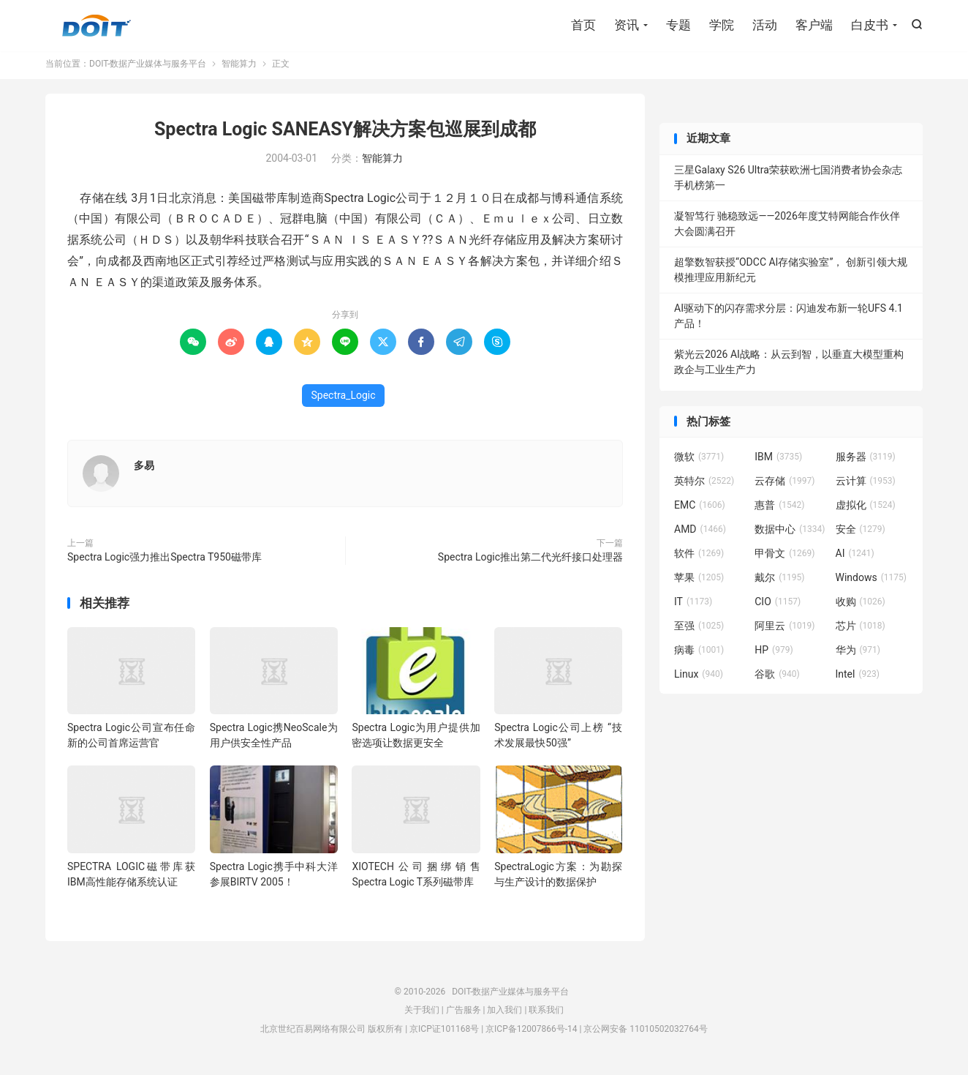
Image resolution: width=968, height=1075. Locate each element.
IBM (778, 462)
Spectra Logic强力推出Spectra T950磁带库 (164, 561)
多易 (144, 470)
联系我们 (546, 1015)
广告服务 (463, 1015)
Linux (698, 679)
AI (855, 558)
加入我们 (504, 1015)
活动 (764, 25)
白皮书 (869, 25)
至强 (699, 631)
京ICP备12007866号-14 (531, 1034)
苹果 (699, 582)
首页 (583, 25)
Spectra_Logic (343, 399)
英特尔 (704, 486)
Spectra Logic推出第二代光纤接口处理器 (530, 561)
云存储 (784, 486)
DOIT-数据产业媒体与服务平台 (96, 26)
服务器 (866, 462)
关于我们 (421, 1015)
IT (693, 607)
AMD (700, 534)
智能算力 (239, 69)
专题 (678, 25)
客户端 (814, 25)
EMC (699, 510)
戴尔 (779, 582)
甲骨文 (784, 558)
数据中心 (790, 534)
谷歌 (777, 679)
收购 (860, 607)
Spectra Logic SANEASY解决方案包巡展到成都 (345, 134)
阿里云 (784, 631)
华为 (858, 655)
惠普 (779, 510)
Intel (858, 679)
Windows (871, 582)
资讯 (626, 25)
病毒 (699, 655)
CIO (778, 607)
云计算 (866, 486)
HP (774, 655)
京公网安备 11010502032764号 (645, 1034)
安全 (860, 534)
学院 (721, 25)
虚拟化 (866, 510)
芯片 (860, 631)
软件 (699, 558)
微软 (699, 462)
